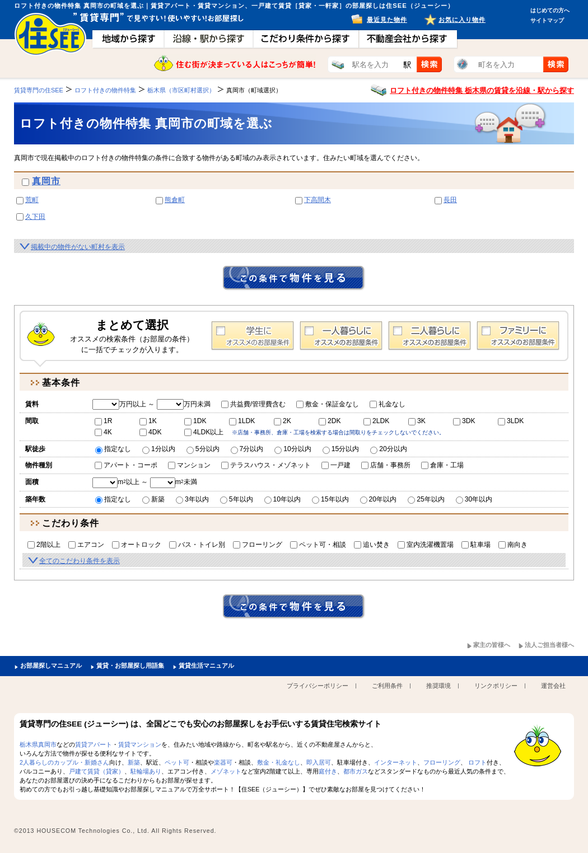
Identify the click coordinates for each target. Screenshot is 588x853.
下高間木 (317, 200)
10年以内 (282, 499)
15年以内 (330, 499)
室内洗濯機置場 (426, 545)
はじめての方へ (550, 10)
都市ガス (355, 771)
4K (103, 432)
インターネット (395, 762)
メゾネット (226, 771)
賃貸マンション (139, 744)
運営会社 (553, 685)
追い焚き (372, 545)
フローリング (257, 545)
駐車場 (476, 545)
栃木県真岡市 (38, 744)
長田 (450, 200)
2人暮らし (429, 335)
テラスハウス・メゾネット (266, 465)
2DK (330, 421)
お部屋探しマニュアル (51, 665)
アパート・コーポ (126, 465)
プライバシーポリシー (317, 685)
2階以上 (43, 545)
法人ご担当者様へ (549, 644)
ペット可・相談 (318, 545)
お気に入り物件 (462, 19)
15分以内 (341, 449)
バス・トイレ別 (197, 545)
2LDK (376, 421)
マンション (189, 465)
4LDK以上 (203, 432)
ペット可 (177, 762)
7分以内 (247, 449)
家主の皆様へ (491, 644)
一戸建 (336, 465)
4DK (150, 432)
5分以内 (203, 449)
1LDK (242, 421)
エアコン (86, 545)
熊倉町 (175, 200)
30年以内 (474, 499)
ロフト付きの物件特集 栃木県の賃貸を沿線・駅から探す (482, 90)
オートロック (136, 545)
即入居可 (318, 762)
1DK (195, 421)
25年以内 (426, 499)
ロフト (477, 762)
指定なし (113, 449)
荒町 (32, 200)
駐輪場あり (145, 771)
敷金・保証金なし (327, 404)
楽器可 (223, 762)
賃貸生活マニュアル (206, 665)
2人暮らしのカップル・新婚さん (64, 762)
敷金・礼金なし (278, 762)
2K (282, 421)
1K (148, 421)
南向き (513, 545)
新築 (153, 499)
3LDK (511, 421)
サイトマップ (547, 20)
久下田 (35, 217)
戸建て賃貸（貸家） (96, 771)
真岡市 (46, 181)
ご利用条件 (387, 685)
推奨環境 (438, 685)
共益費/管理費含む (253, 404)
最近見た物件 (387, 19)
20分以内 (388, 449)
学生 (252, 335)
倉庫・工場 (442, 465)
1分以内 (158, 449)
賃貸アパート (93, 744)
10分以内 (292, 449)
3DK (464, 421)
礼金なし (387, 404)
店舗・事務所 (385, 465)
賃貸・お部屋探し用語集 (130, 665)
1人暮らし (341, 335)
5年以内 (236, 499)
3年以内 (192, 499)
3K (417, 421)
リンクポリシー (495, 685)
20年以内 (378, 499)
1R (104, 421)
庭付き (328, 771)
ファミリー (518, 335)
